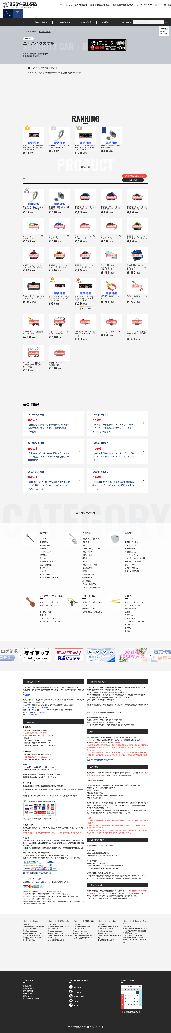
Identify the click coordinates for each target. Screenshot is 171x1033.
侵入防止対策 (87, 567)
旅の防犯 (85, 561)
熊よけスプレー (45, 545)
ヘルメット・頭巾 (131, 545)
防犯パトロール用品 (89, 564)
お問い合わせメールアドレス (39, 712)
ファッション (130, 618)
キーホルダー (130, 624)
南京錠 (84, 571)
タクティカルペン (46, 561)
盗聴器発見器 (87, 577)
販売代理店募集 (28, 991)
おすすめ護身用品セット (49, 577)
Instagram (75, 992)
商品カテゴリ (40, 22)
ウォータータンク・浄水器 (135, 558)
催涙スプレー (45, 542)
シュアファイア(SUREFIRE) (50, 618)
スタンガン (44, 538)
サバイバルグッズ (131, 555)
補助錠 (84, 558)
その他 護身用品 (46, 574)
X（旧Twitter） (77, 997)
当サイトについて (29, 994)
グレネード (44, 567)
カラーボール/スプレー (91, 548)
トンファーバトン (46, 612)
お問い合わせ (126, 22)
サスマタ (43, 571)
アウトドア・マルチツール (135, 621)
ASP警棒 (43, 555)
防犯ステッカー (88, 551)
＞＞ (139, 986)
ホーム (21, 22)
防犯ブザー (86, 542)
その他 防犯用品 (89, 584)
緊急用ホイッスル (131, 542)
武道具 (127, 612)
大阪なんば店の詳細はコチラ (82, 938)
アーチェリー (87, 605)
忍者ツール (129, 615)
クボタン (43, 558)
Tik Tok (74, 1006)
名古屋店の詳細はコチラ (106, 940)
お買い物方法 (27, 986)
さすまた (85, 545)
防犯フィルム (87, 555)
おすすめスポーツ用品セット (93, 612)
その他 (127, 631)
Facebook (75, 987)
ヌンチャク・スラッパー (134, 605)
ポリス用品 (44, 608)
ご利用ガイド (63, 22)
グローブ (43, 615)
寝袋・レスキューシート (134, 564)
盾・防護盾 (86, 581)
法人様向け (106, 22)
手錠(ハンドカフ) (46, 605)
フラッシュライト (46, 551)
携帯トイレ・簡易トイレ (134, 561)
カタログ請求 (86, 22)
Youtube (74, 1001)
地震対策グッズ (130, 548)
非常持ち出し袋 (130, 551)
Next (150, 655)
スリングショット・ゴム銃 (92, 602)
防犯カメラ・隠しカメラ (91, 538)
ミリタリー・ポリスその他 (50, 621)
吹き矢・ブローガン (89, 608)
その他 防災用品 (131, 567)
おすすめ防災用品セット (134, 571)
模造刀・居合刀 (130, 608)
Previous (20, 655)
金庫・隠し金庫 (88, 574)
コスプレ (128, 628)
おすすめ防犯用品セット (91, 587)
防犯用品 (33, 32)
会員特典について (29, 989)
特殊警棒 (43, 548)
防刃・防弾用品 (45, 564)
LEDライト (129, 538)
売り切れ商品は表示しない (134, 176)
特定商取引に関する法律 (31, 998)
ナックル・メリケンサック (135, 602)
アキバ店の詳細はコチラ (56, 940)
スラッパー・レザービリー (50, 602)
